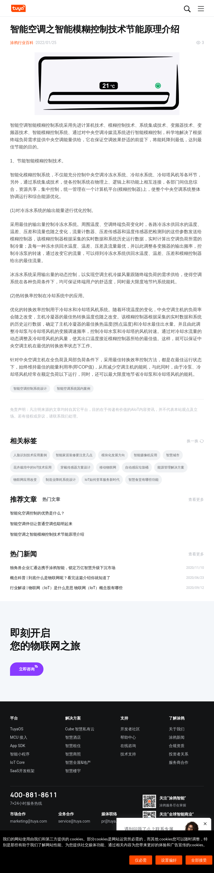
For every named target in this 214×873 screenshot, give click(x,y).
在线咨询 (128, 745)
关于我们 (176, 729)
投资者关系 (178, 754)
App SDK (17, 745)
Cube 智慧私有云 (80, 729)
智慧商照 (73, 754)
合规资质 (176, 745)
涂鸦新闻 (176, 737)
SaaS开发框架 (22, 771)
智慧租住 (73, 745)
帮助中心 (128, 737)
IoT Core (17, 762)
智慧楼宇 (73, 771)
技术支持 (128, 754)
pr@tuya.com (113, 821)
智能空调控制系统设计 (30, 389)
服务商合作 (178, 762)
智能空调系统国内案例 (73, 389)
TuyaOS (16, 729)
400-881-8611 (33, 794)
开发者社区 (130, 729)
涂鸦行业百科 (21, 42)
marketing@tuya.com (28, 821)
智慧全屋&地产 (78, 762)
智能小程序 (20, 754)
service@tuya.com (74, 821)
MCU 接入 (18, 737)
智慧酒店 (73, 737)
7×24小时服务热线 (26, 803)
